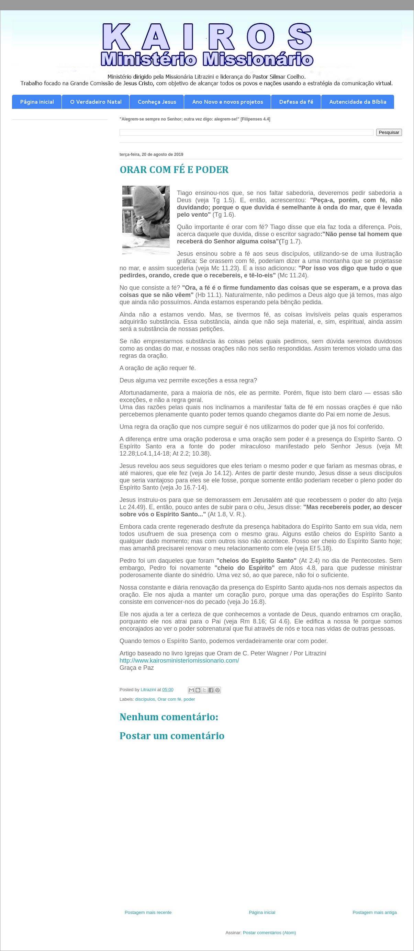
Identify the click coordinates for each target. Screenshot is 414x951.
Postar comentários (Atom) (269, 932)
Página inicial (37, 101)
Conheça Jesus (156, 101)
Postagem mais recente (148, 912)
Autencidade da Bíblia (358, 101)
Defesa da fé (296, 101)
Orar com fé (169, 699)
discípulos (145, 699)
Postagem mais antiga (375, 912)
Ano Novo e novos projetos (227, 101)
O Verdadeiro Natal (96, 101)
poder (189, 699)
